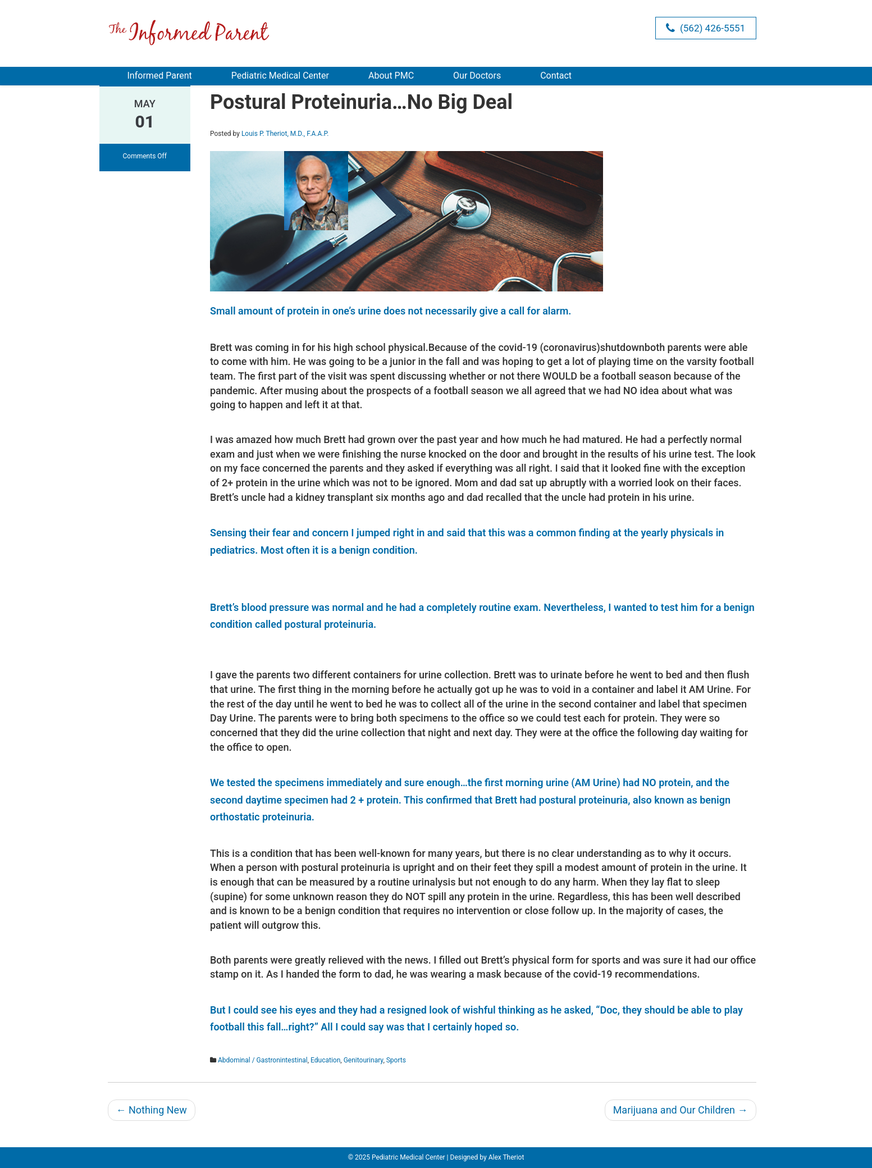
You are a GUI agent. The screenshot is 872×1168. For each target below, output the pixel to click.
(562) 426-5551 (705, 28)
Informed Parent (159, 75)
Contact (556, 75)
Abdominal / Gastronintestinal (263, 1060)
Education (325, 1060)
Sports (396, 1060)
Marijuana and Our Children (680, 1110)
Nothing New (151, 1110)
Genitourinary (364, 1060)
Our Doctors (477, 75)
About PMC (391, 75)
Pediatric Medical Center (280, 75)
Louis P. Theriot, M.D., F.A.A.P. (284, 134)
